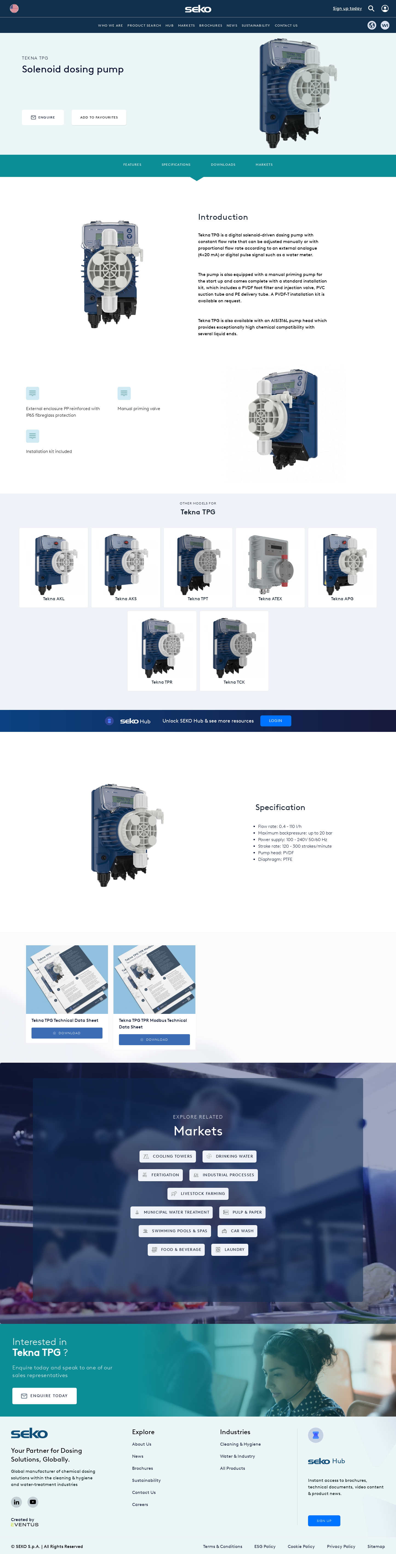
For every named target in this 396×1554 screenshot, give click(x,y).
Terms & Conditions (222, 1546)
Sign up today (347, 8)
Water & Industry (237, 1456)
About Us (141, 1444)
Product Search (144, 25)
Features (132, 165)
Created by (24, 1521)
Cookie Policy (301, 1546)
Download (67, 1033)
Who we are (110, 25)
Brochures (210, 25)
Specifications (176, 165)
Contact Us (286, 25)
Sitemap (376, 1546)
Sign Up (324, 1521)
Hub (170, 25)
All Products (232, 1468)
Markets (186, 25)
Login (276, 720)
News (232, 25)
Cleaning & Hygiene (240, 1444)
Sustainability (256, 25)
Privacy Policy (341, 1546)
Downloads (223, 165)
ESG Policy (265, 1546)
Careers (140, 1504)
